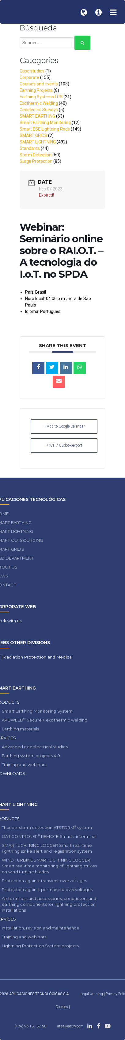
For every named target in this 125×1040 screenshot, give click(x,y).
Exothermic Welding (39, 103)
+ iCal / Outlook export (64, 445)
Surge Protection (36, 161)
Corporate (29, 77)
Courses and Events (39, 83)
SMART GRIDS (33, 135)
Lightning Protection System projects (40, 945)
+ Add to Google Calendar (64, 426)
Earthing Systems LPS (41, 96)
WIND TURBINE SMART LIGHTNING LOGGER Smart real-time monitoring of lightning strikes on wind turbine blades (49, 866)
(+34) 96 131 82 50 (30, 1026)
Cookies (62, 1007)
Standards (30, 148)
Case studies (32, 70)
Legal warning (92, 994)
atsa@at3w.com (70, 1026)
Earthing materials (20, 728)
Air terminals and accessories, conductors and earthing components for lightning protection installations (49, 904)
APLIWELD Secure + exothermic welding (45, 719)
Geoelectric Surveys (39, 109)
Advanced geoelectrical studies (35, 746)
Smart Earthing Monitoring (45, 122)
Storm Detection (35, 154)
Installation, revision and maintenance (40, 927)
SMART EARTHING (37, 116)
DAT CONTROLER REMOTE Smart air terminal (49, 836)
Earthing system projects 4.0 (31, 755)
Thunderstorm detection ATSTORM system (47, 827)
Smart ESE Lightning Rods (45, 129)
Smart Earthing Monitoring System (37, 711)
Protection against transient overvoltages (44, 880)
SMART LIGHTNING (38, 141)
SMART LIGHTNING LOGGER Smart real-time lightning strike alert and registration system (47, 848)
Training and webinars (24, 764)
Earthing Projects (36, 90)
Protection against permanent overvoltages (47, 889)
